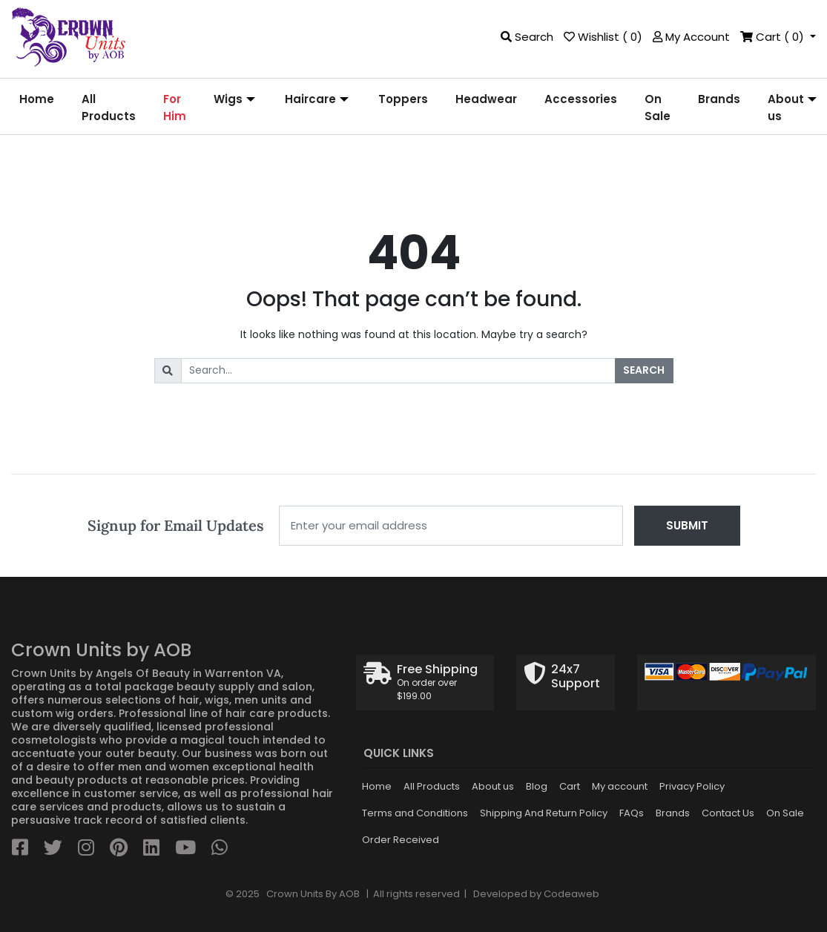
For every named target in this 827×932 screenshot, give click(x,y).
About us (493, 786)
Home (377, 786)
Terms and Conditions (415, 813)
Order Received (400, 840)
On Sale (785, 813)
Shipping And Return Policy (543, 813)
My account (620, 786)
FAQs (631, 813)
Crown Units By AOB (312, 894)
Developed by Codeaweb (536, 894)
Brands (673, 813)
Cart (569, 786)
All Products (431, 786)
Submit (687, 525)
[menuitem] (36, 108)
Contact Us (728, 813)
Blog (536, 786)
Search (644, 370)
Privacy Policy (692, 786)
